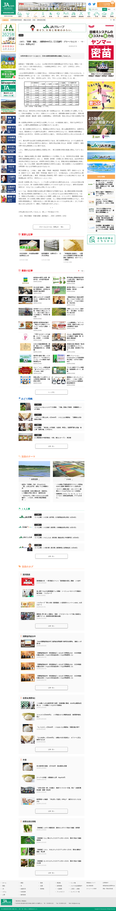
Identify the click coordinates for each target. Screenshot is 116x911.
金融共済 (23, 888)
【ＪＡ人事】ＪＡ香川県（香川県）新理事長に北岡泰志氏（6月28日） (56, 548)
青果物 (42, 888)
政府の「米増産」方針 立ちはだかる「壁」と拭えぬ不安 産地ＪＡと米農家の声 (35, 486)
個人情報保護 (89, 885)
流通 (38, 435)
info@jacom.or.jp (76, 903)
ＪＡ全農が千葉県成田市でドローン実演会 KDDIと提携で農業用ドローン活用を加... (69, 485)
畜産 (41, 883)
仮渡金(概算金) (29, 698)
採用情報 (59, 886)
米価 (24, 760)
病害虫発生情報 (29, 821)
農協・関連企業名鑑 (108, 888)
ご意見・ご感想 (75, 888)
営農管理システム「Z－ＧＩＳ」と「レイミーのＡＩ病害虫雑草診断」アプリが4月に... (69, 495)
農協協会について (90, 882)
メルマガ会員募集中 (76, 886)
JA (3, 888)
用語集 (59, 883)
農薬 (22, 883)
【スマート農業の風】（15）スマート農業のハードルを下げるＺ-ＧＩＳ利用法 (68, 490)
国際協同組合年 (29, 636)
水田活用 (34, 479)
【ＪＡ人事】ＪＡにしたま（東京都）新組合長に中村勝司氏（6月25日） (57, 537)
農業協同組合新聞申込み (109, 885)
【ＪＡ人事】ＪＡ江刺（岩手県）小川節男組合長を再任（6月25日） (55, 517)
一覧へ (82, 41)
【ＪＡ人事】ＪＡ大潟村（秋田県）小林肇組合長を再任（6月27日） (55, 527)
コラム (21, 35)
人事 (38, 514)
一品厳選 (59, 888)
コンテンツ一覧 (75, 891)
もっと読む (51, 392)
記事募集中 (105, 882)
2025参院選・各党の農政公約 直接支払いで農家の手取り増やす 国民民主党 (34, 492)
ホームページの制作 (91, 888)
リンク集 (73, 883)
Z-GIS (68, 479)
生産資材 (23, 891)
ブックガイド (61, 891)
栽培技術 (23, 894)
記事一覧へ (51, 446)
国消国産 (26, 575)
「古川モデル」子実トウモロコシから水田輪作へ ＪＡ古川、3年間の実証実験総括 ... (35, 497)
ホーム (4, 883)
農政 (38, 425)
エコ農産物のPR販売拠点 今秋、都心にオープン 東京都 (52, 437)
